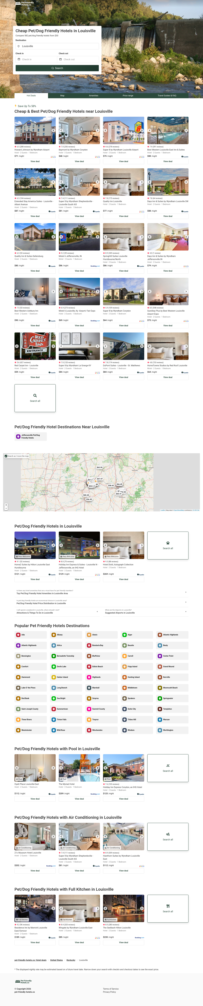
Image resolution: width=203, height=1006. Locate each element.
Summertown (62, 709)
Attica (59, 645)
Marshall (95, 688)
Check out (63, 53)
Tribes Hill (132, 719)
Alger (130, 635)
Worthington (168, 730)
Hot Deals (31, 95)
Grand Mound (168, 666)
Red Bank (25, 698)
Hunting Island (134, 677)
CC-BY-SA (196, 510)
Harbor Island (62, 677)
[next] (53, 130)
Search (57, 68)
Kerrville (166, 677)
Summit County (98, 709)
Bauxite (131, 645)
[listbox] (35, 130)
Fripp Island (132, 666)
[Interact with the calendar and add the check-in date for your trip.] (19, 59)
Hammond (25, 677)
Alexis (94, 635)
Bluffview (96, 656)
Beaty (165, 645)
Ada (23, 635)
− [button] (6, 508)
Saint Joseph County (29, 709)
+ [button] (6, 505)
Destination (21, 40)
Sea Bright (61, 698)
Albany (60, 635)
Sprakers (131, 698)
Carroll (130, 656)
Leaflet (163, 510)
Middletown (132, 688)
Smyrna (95, 698)
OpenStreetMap (179, 510)
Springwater (168, 698)
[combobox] (57, 46)
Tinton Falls (61, 719)
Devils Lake (61, 666)
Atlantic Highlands (170, 635)
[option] (35, 130)
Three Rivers (26, 719)
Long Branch (62, 688)
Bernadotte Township (65, 656)
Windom (131, 730)
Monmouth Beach (170, 688)
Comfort (24, 666)
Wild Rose (61, 730)
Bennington (26, 656)
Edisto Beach (97, 666)
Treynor (95, 719)
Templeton (167, 709)
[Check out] (81, 59)
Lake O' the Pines (28, 688)
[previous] (17, 130)
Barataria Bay (97, 645)
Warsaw (166, 719)
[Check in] (39, 59)
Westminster (26, 730)
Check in (20, 53)
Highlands (96, 677)
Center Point (168, 656)
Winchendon (97, 730)
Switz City (132, 709)
